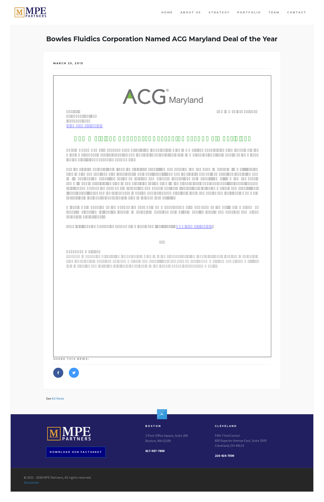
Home (167, 12)
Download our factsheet (76, 452)
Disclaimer (31, 482)
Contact (296, 12)
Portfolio (249, 12)
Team (274, 12)
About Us (190, 12)
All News (58, 398)
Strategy (219, 12)
